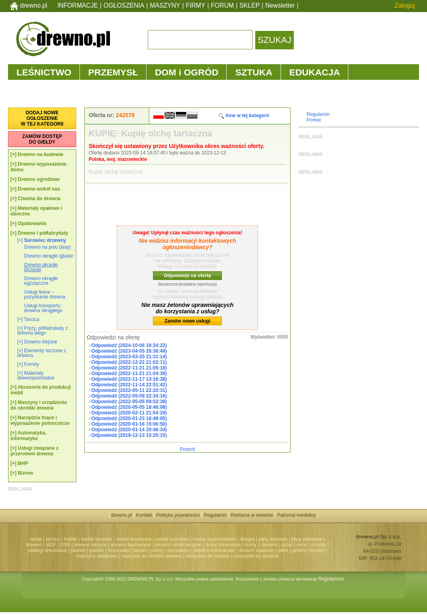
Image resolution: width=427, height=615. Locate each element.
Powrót (187, 449)
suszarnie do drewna (256, 556)
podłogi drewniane (47, 550)
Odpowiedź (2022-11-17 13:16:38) (129, 379)
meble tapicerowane (214, 539)
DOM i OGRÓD (186, 72)
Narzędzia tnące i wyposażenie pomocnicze (39, 420)
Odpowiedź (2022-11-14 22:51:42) (129, 385)
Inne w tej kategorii (243, 115)
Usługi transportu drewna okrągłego (43, 308)
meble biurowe (96, 539)
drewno (34, 545)
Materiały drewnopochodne (35, 375)
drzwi (287, 545)
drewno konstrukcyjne (178, 545)
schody (318, 545)
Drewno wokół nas (39, 189)
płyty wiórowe (272, 539)
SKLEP (250, 5)
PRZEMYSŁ (113, 72)
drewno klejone (90, 545)
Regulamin (318, 114)
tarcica (53, 539)
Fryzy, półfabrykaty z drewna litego (42, 330)
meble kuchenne (133, 539)
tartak (36, 539)
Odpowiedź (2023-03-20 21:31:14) (129, 356)
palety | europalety (170, 550)
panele (96, 550)
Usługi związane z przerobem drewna (34, 451)
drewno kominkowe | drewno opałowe (234, 550)
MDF (51, 545)
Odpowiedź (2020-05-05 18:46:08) (129, 407)
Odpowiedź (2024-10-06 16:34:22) (129, 345)
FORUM (222, 5)
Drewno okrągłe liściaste (41, 267)
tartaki (139, 550)
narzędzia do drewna (207, 556)
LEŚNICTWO (43, 72)
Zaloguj (404, 5)
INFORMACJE (77, 5)
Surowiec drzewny (45, 240)
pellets (299, 550)
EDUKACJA (314, 72)
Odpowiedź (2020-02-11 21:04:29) (129, 413)
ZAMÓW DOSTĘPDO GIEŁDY (42, 139)
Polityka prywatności (178, 515)
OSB (65, 545)
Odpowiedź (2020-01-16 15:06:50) (129, 424)
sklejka (247, 539)
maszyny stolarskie (97, 556)
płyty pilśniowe (306, 539)
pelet (283, 550)
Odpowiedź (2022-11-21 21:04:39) (129, 373)
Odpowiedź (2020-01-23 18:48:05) (129, 418)
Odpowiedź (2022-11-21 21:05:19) (129, 368)
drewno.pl (33, 5)
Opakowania (32, 223)
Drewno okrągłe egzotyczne (41, 281)
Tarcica (31, 319)
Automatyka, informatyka (28, 435)
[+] (13, 154)
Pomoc (314, 120)
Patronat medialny (296, 515)
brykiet (317, 550)
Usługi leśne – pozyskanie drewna (44, 294)
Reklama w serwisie (252, 515)
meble (70, 539)
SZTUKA (253, 72)
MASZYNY (165, 5)
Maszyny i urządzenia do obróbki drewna (38, 405)
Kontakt (144, 515)
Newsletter (280, 5)
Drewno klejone (40, 342)
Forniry (31, 364)
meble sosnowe (172, 539)
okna (302, 545)
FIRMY (195, 5)
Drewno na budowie (40, 154)
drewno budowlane (131, 545)
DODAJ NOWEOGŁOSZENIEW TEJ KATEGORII (42, 118)
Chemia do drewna (39, 198)
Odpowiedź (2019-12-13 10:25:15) (129, 435)
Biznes (25, 473)
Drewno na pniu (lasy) (47, 247)
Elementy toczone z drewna (41, 353)
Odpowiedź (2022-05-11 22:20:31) (129, 390)
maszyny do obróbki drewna (151, 556)
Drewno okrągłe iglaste (48, 256)
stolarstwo (119, 550)
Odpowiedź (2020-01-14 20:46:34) (129, 429)
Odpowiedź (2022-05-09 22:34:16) (129, 396)
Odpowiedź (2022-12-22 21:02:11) (129, 362)
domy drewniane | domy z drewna (241, 545)
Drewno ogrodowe (39, 179)
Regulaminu (331, 579)
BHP (23, 463)
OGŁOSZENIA (124, 5)
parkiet (78, 550)
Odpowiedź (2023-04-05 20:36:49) (129, 351)
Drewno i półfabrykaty (43, 233)
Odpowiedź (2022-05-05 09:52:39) (129, 401)
